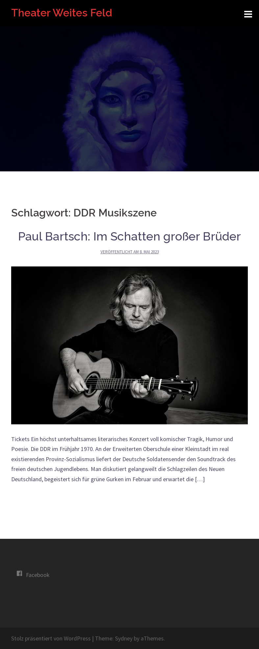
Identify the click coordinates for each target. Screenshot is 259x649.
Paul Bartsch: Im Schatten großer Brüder (129, 236)
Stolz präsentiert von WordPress (51, 638)
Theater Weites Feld (61, 13)
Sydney (123, 638)
